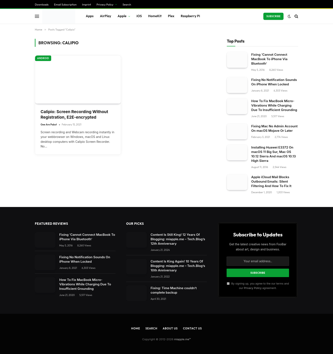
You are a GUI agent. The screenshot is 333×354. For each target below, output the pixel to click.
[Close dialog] (81, 177)
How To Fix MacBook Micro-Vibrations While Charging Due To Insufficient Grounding (85, 103)
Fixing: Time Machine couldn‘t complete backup (174, 109)
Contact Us (192, 147)
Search (151, 147)
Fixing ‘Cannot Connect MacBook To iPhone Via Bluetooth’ (87, 56)
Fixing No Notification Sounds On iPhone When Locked (84, 78)
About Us (170, 147)
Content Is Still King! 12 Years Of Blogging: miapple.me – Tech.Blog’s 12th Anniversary (178, 58)
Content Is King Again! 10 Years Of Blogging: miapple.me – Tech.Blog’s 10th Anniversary (178, 84)
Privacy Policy (252, 107)
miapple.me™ (182, 158)
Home (135, 147)
